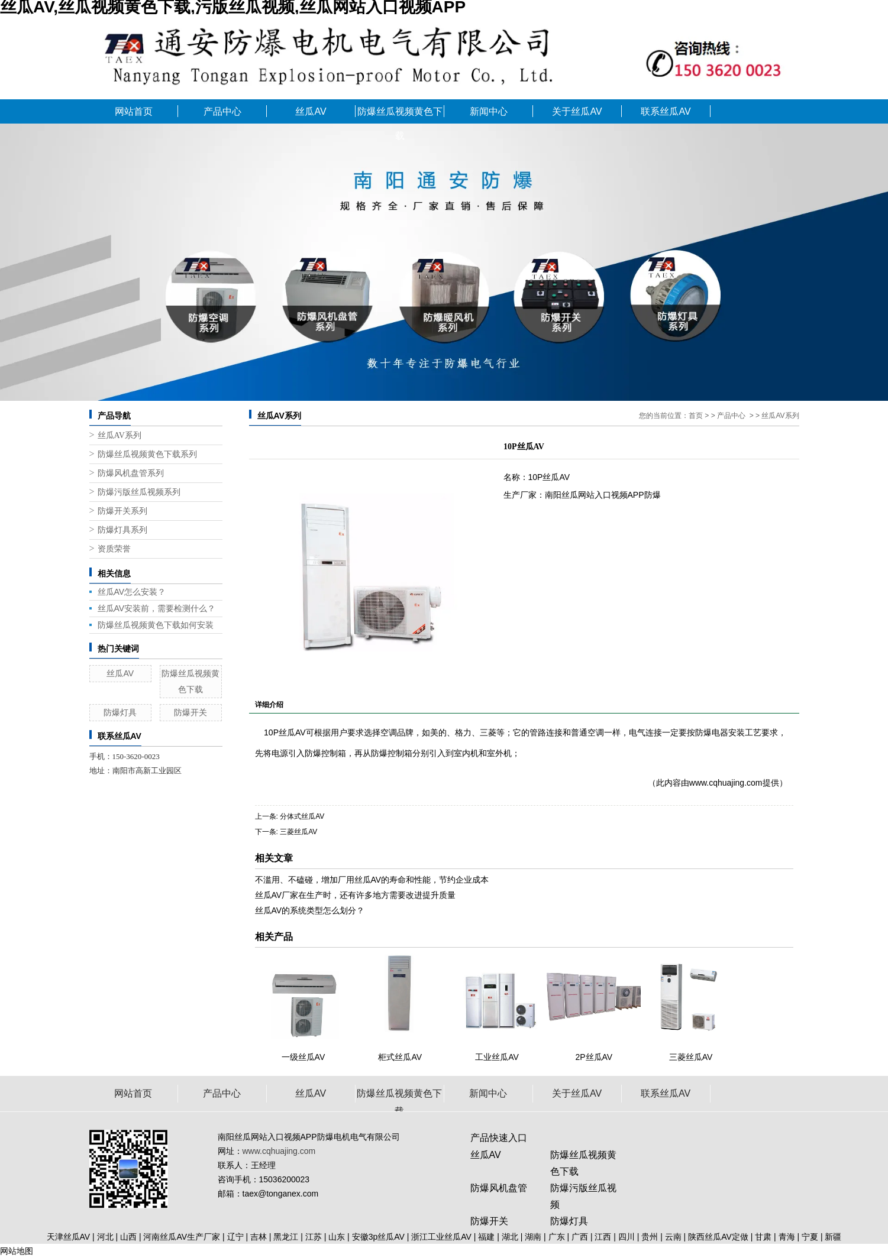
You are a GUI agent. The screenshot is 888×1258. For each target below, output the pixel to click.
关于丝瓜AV (577, 111)
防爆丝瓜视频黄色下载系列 (147, 454)
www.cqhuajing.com (726, 782)
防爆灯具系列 (122, 530)
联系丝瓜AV (665, 111)
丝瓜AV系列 (119, 435)
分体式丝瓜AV (302, 816)
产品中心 (222, 111)
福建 (486, 1236)
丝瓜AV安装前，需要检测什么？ (157, 608)
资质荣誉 (114, 548)
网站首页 (134, 111)
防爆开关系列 (122, 511)
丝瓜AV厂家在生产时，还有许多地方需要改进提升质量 (355, 895)
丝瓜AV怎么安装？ (132, 591)
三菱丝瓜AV (298, 832)
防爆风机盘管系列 (131, 473)
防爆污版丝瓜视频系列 (139, 492)
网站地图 (16, 1251)
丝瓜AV (310, 111)
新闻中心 (489, 111)
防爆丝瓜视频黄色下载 (400, 115)
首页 (696, 415)
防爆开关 (190, 712)
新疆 (833, 1236)
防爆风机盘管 (498, 1188)
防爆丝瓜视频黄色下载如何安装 (156, 625)
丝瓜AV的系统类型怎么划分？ (310, 910)
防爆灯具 (120, 712)
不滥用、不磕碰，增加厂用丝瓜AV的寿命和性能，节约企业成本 (372, 879)
